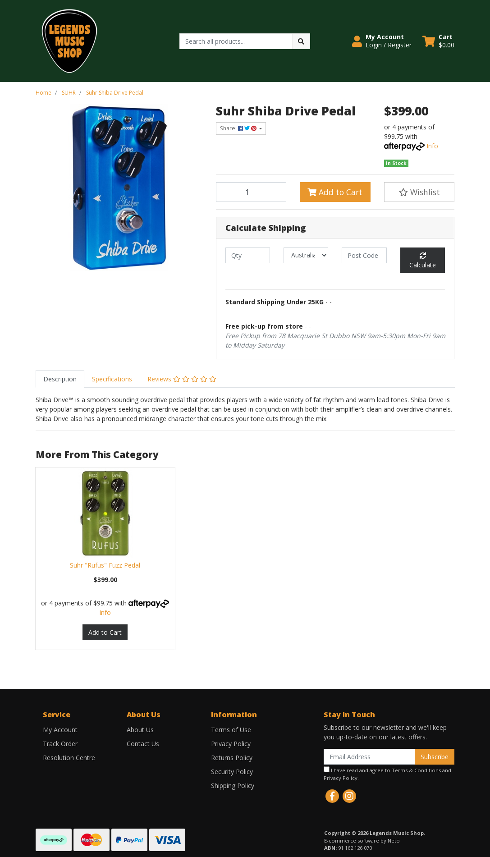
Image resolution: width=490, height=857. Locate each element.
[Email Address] (369, 757)
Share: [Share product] (239, 128)
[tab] (60, 379)
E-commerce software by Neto (362, 840)
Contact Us (143, 743)
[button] (382, 41)
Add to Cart (334, 192)
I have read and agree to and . (387, 773)
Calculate (422, 260)
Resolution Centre (69, 757)
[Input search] (236, 41)
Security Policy (232, 771)
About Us (140, 729)
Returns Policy (231, 757)
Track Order (60, 743)
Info (432, 146)
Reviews (181, 379)
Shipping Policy (232, 785)
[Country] (306, 255)
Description (60, 379)
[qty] (247, 255)
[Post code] (364, 255)
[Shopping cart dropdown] (438, 41)
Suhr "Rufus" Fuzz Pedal (105, 565)
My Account (60, 729)
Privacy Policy (231, 743)
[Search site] (301, 41)
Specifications (112, 379)
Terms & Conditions (416, 770)
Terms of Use (231, 729)
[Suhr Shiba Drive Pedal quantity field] (251, 192)
